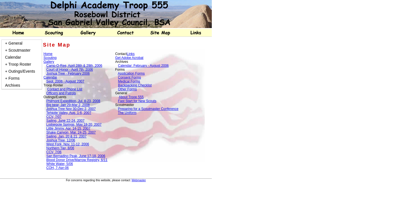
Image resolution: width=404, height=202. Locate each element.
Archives (12, 85)
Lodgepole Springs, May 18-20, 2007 (74, 125)
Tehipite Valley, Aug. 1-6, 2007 (68, 113)
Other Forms (127, 89)
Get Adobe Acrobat (129, 58)
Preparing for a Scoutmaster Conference (148, 109)
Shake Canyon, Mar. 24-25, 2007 (71, 132)
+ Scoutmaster (18, 50)
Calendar (13, 57)
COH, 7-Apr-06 (57, 168)
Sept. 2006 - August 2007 (65, 81)
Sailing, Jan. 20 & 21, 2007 (66, 136)
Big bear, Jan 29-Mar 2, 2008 (68, 105)
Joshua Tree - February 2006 (68, 73)
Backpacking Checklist (135, 85)
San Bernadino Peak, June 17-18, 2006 (75, 156)
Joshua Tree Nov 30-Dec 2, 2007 (71, 109)
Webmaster (139, 180)
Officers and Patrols (61, 93)
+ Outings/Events (20, 71)
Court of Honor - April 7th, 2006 (69, 70)
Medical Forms (129, 81)
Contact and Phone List (64, 89)
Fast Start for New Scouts (137, 101)
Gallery (48, 62)
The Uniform (127, 113)
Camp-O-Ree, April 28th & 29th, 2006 (74, 66)
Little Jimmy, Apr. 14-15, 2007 (68, 128)
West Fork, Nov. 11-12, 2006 (67, 144)
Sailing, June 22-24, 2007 (65, 121)
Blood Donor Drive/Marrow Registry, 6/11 (76, 160)
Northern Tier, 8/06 (60, 148)
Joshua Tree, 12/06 (60, 140)
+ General (13, 43)
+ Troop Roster (18, 64)
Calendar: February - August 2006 (143, 66)
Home (47, 54)
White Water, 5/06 (59, 164)
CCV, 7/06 (53, 152)
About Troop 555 (131, 97)
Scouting (50, 58)
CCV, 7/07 (53, 117)
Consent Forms (129, 77)
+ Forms (12, 78)
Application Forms (131, 73)
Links (131, 54)
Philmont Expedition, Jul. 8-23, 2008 (73, 101)
